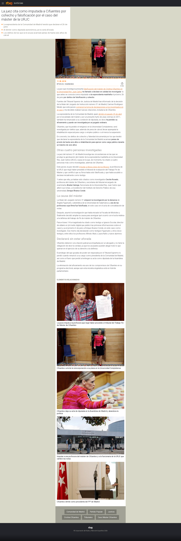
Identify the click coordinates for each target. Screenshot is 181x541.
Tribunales (88, 517)
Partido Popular (96, 512)
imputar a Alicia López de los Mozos (94, 167)
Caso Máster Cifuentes (107, 517)
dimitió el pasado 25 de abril (110, 114)
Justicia (111, 512)
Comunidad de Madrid (75, 512)
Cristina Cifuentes (71, 517)
